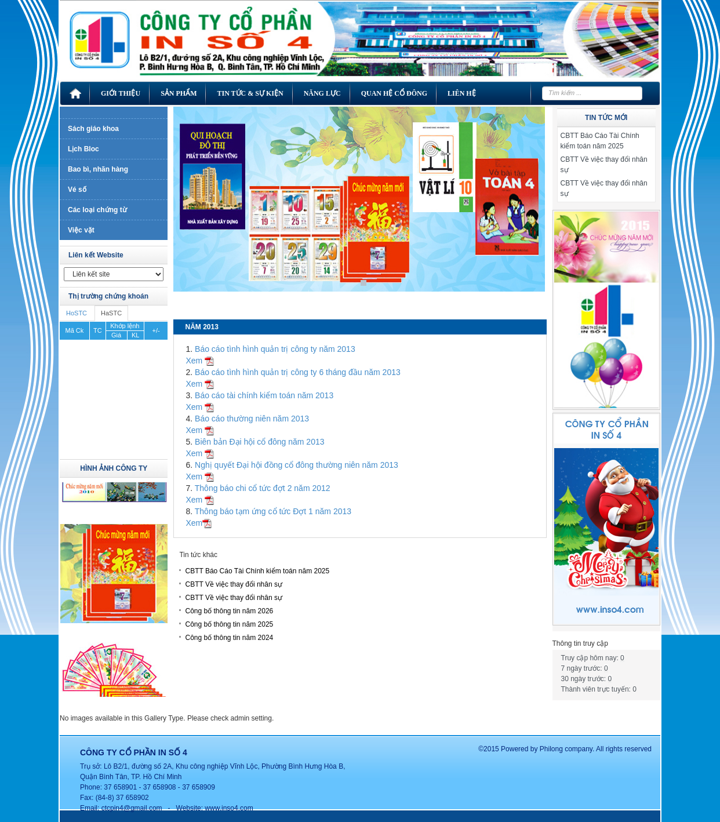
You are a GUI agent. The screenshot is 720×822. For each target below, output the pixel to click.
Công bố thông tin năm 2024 (229, 638)
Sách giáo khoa (93, 129)
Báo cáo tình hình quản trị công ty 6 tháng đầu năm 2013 (298, 372)
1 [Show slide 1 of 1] (363, 283)
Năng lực (322, 93)
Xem (200, 360)
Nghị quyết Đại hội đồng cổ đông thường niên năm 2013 (296, 465)
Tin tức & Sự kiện (250, 93)
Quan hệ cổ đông (394, 93)
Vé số (77, 190)
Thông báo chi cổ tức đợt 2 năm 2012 (262, 488)
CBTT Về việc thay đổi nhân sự (233, 584)
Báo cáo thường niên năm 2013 (252, 418)
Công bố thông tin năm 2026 (229, 611)
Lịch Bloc (83, 149)
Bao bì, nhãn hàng (98, 169)
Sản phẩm (179, 93)
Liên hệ (462, 93)
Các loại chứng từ (97, 210)
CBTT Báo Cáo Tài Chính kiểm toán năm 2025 (257, 571)
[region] (359, 208)
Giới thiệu (120, 93)
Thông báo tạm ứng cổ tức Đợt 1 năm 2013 (273, 511)
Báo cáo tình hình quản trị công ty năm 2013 (275, 349)
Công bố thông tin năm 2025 (229, 624)
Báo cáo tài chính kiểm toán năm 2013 (264, 395)
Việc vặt (81, 230)
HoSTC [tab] (76, 313)
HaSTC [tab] (111, 313)
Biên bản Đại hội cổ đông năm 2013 (259, 441)
